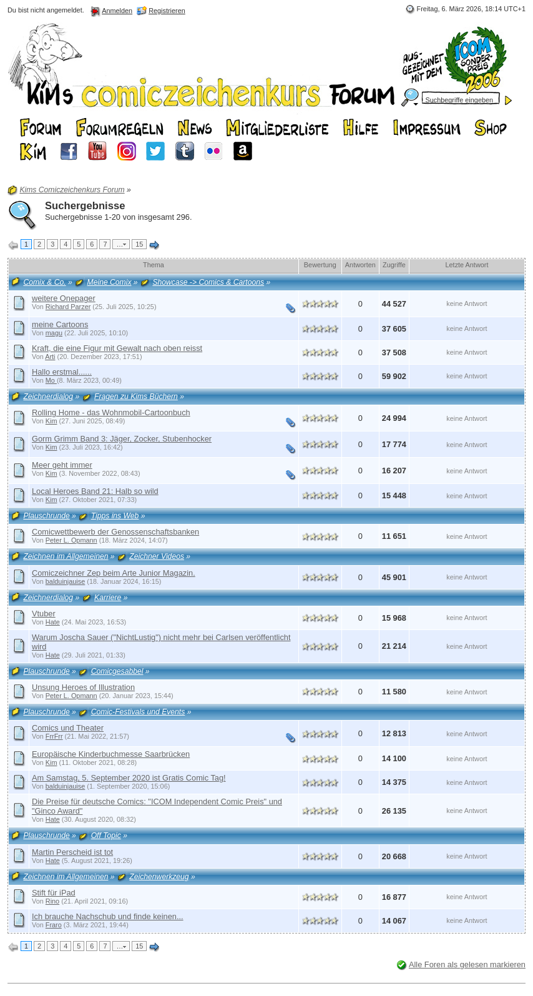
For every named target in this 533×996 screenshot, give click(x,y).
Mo (51, 380)
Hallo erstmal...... (62, 372)
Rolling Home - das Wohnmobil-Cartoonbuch (111, 412)
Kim (51, 421)
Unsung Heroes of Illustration (83, 687)
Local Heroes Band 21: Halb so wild (95, 491)
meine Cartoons (60, 324)
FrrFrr (54, 736)
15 (139, 244)
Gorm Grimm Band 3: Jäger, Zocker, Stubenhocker (122, 438)
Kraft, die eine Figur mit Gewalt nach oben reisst (117, 348)
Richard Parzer (68, 306)
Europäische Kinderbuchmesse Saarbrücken (111, 754)
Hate (53, 622)
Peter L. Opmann (71, 540)
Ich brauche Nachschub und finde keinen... (107, 916)
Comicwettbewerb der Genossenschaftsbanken (115, 531)
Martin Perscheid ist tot (72, 852)
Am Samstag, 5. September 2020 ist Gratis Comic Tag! (129, 777)
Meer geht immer (62, 465)
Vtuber (44, 613)
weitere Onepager (63, 298)
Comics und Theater (68, 727)
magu (54, 333)
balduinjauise (66, 581)
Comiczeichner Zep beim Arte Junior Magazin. (113, 573)
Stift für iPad (54, 892)
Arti (50, 356)
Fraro (54, 925)
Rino (52, 901)
